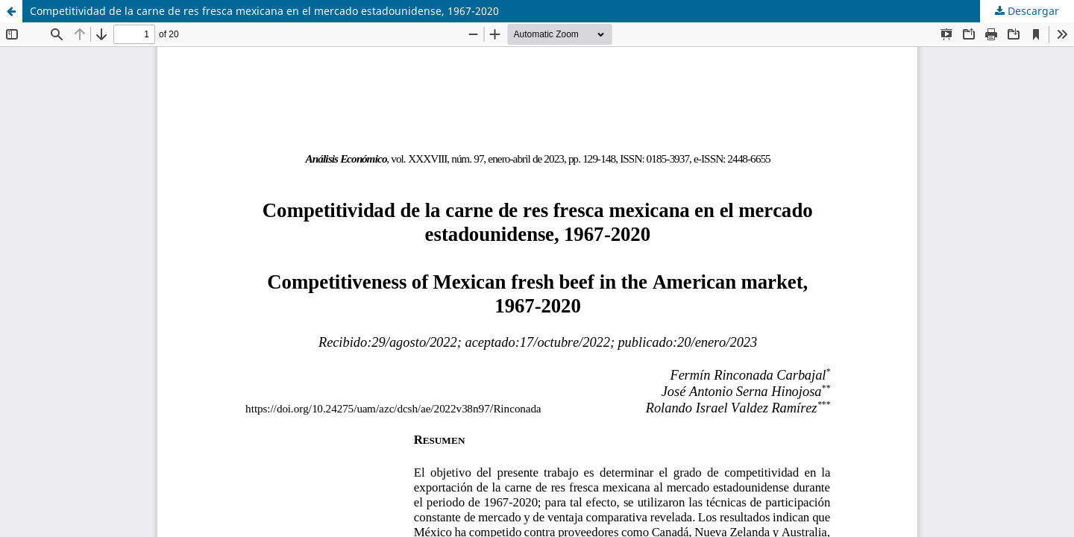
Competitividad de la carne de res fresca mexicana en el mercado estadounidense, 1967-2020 (264, 11)
